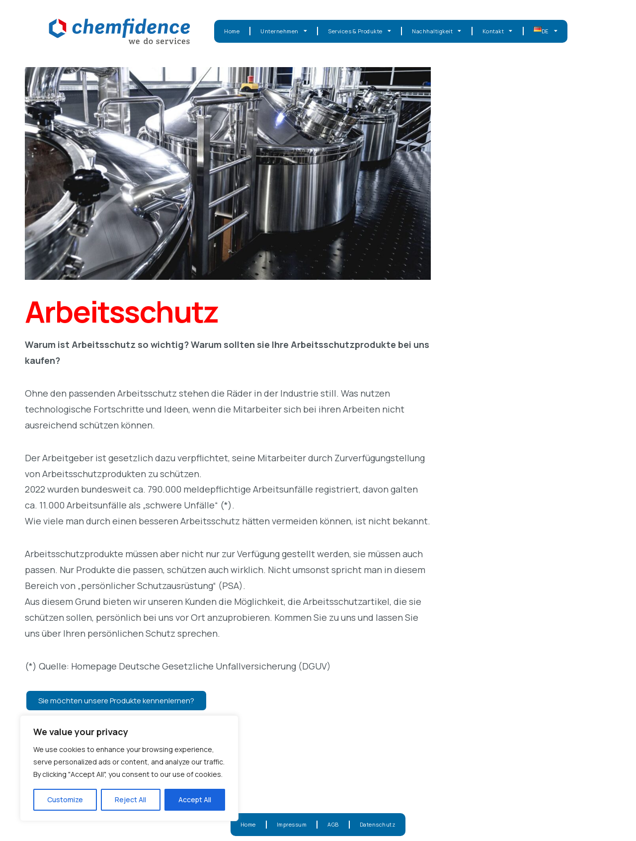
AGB (333, 824)
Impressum (292, 824)
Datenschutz (378, 824)
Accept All (194, 799)
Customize (65, 799)
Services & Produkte (359, 31)
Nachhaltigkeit (437, 31)
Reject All (130, 799)
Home (231, 31)
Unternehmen (283, 31)
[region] (129, 768)
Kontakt (497, 31)
